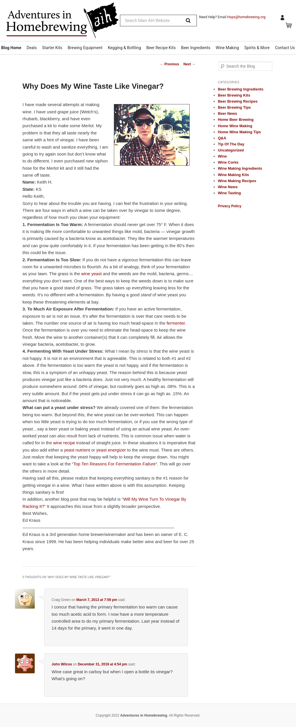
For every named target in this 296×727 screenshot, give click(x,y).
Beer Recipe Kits (160, 47)
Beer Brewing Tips (234, 107)
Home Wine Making (235, 126)
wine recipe (64, 442)
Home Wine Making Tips (239, 132)
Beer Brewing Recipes (238, 101)
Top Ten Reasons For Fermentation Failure (114, 463)
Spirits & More (256, 47)
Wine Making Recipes (237, 181)
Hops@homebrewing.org (246, 17)
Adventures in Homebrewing (143, 715)
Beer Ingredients (195, 47)
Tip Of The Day (231, 144)
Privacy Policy (229, 206)
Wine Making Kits (233, 175)
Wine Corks (228, 162)
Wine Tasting (229, 193)
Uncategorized (231, 150)
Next (189, 64)
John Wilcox (62, 664)
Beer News (227, 113)
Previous (169, 64)
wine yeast (91, 273)
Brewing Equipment (85, 47)
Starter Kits (52, 47)
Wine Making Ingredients (240, 168)
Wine (222, 156)
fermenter (175, 323)
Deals (32, 47)
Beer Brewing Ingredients (240, 89)
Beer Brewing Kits (234, 95)
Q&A (222, 138)
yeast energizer (111, 449)
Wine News (228, 187)
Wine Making (227, 47)
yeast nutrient (77, 449)
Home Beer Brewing (236, 119)
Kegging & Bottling (124, 47)
